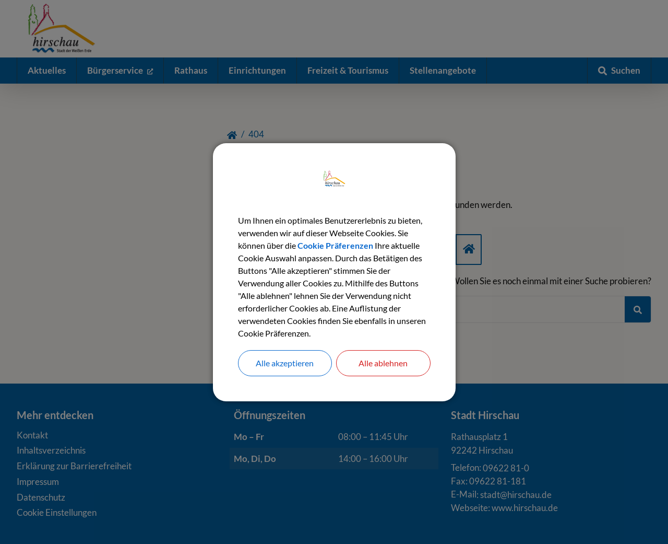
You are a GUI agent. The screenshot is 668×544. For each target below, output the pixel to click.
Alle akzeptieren (285, 363)
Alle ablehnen (383, 363)
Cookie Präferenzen (335, 245)
